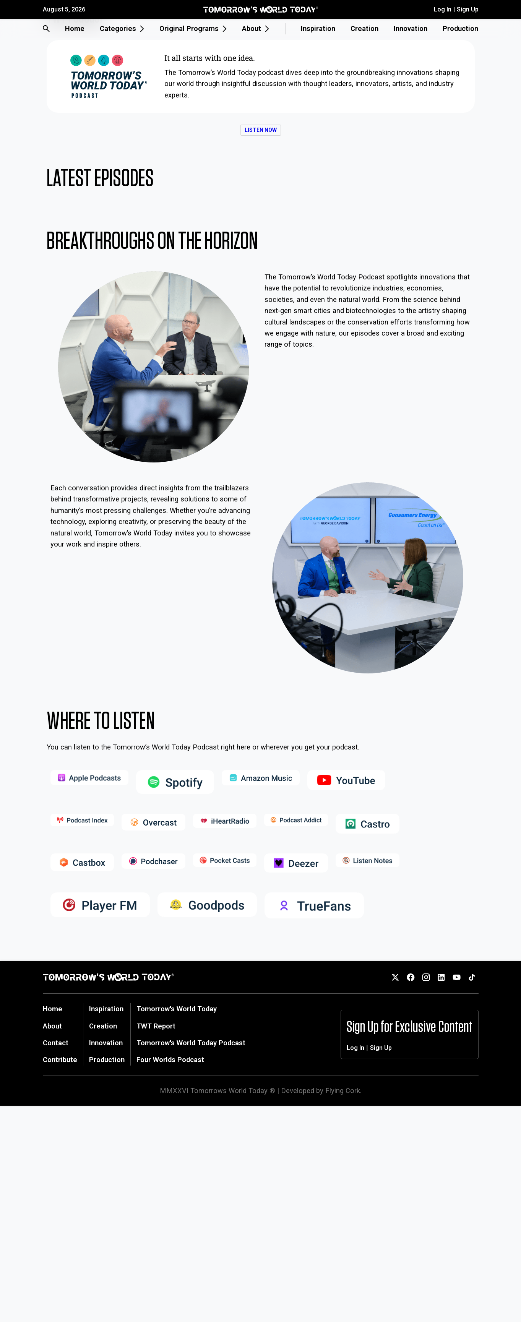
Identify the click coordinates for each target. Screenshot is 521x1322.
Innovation (410, 28)
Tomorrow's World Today (176, 1009)
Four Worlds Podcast (170, 1060)
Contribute (60, 1060)
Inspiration (318, 28)
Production (460, 28)
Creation (364, 28)
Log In (442, 9)
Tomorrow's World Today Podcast (190, 1043)
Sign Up (468, 9)
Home (74, 28)
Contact (55, 1043)
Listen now (261, 130)
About (52, 1026)
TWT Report (155, 1026)
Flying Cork (342, 1091)
